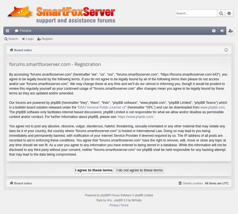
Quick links (9, 32)
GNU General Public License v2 (102, 107)
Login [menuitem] (223, 32)
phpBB (105, 195)
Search (13, 38)
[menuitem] (214, 31)
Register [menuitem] (232, 32)
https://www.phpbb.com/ (135, 117)
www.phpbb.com (212, 107)
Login (30, 38)
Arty (109, 200)
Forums (25, 31)
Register (47, 38)
